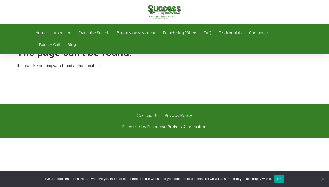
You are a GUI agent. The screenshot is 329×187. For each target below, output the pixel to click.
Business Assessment (136, 32)
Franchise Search (93, 32)
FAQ (208, 32)
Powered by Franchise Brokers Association (164, 136)
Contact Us (259, 32)
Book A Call (49, 44)
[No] (322, 179)
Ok (279, 179)
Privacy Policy (178, 125)
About (62, 32)
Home (40, 32)
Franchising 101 (179, 32)
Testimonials (230, 32)
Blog (71, 44)
